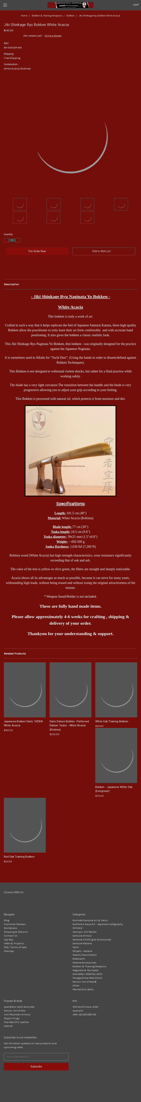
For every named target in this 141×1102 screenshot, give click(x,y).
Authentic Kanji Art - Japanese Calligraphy (98, 924)
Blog (6, 920)
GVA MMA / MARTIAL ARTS (87, 974)
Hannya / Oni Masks (85, 931)
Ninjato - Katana (82, 951)
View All (8, 1026)
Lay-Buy (8, 939)
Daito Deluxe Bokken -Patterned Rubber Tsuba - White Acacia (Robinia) (69, 725)
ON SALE (77, 928)
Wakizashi (79, 958)
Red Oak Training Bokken (19, 856)
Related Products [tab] (15, 653)
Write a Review (53, 35)
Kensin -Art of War (15, 1010)
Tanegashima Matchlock (87, 978)
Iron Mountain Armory (17, 1014)
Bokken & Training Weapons (89, 966)
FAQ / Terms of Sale (15, 947)
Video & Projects (14, 943)
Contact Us (10, 935)
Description (11, 284)
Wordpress (10, 928)
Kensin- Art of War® (84, 981)
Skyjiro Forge (11, 1018)
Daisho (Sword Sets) (85, 954)
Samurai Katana (82, 943)
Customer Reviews (15, 924)
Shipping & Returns (16, 931)
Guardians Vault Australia (19, 1006)
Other (76, 985)
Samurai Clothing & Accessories (92, 939)
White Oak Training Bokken (111, 721)
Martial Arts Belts (83, 989)
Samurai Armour (82, 935)
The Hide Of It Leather (16, 1022)
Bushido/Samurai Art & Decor (90, 920)
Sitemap (9, 951)
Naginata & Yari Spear (86, 970)
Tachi (76, 947)
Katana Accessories (84, 962)
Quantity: (8, 234)
